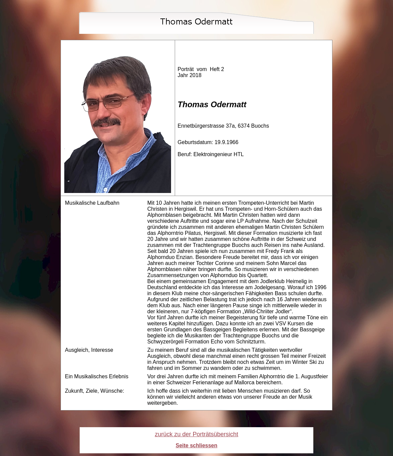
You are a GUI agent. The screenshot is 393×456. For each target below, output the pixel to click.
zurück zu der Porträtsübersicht (196, 434)
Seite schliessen (197, 445)
